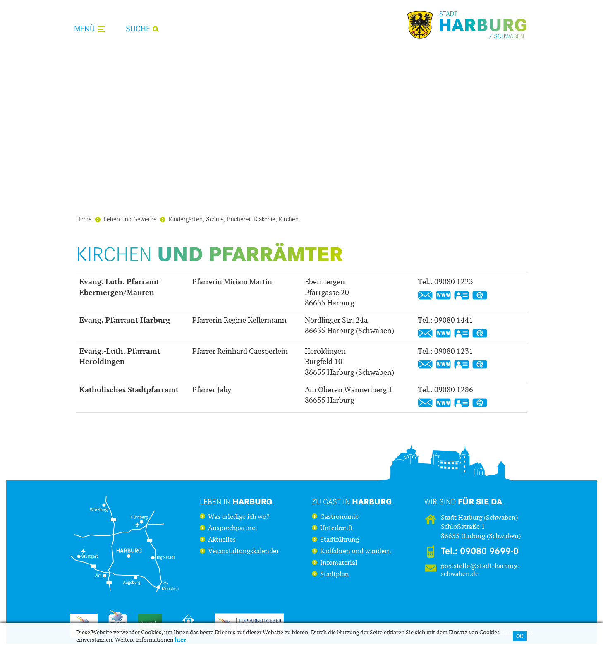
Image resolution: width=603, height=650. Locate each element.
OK (520, 636)
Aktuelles (222, 539)
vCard (461, 295)
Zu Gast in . (353, 501)
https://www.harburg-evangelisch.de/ (443, 333)
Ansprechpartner (233, 528)
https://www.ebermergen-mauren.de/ (443, 295)
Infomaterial (338, 562)
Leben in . (237, 501)
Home (84, 218)
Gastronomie (339, 516)
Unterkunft (336, 528)
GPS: (480, 295)
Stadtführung (339, 539)
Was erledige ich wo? (239, 516)
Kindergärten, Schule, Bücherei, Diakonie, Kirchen (229, 218)
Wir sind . (464, 501)
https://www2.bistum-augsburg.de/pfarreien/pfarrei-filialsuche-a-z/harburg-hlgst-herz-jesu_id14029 (443, 403)
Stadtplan (334, 574)
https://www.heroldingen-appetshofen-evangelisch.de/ (443, 364)
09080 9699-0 (489, 551)
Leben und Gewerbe (126, 218)
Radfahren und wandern (355, 551)
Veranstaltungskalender (243, 551)
